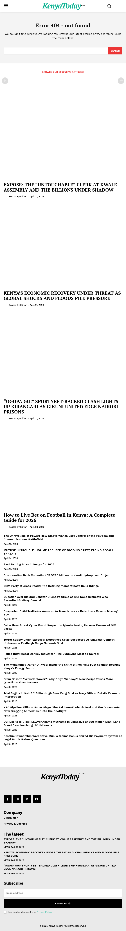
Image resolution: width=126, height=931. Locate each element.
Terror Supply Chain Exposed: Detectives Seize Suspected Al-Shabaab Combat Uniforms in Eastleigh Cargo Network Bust (59, 641)
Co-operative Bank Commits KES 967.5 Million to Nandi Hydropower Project (57, 575)
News (7, 847)
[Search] (115, 50)
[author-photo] (6, 196)
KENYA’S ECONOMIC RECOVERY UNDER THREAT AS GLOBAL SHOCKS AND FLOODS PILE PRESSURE (62, 295)
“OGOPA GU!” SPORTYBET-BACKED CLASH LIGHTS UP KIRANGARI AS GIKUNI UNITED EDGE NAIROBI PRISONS (61, 406)
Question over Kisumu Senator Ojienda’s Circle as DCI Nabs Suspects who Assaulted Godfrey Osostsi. (56, 598)
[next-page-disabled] (121, 80)
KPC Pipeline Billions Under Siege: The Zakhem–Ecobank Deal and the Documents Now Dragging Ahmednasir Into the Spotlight (62, 709)
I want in (63, 903)
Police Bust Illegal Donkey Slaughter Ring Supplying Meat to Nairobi (51, 654)
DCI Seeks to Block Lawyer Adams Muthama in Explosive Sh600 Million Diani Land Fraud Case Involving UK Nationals (62, 723)
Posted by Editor (18, 196)
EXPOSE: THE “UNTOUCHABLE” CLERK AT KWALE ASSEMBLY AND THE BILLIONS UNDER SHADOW (60, 187)
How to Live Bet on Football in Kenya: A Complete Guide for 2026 (59, 517)
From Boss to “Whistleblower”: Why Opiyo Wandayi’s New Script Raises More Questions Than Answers (58, 680)
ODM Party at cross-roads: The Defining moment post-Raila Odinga (51, 586)
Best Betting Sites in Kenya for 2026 (29, 564)
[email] (63, 893)
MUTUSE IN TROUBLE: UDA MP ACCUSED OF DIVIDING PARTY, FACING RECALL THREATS (59, 551)
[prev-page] (5, 80)
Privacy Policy (44, 912)
